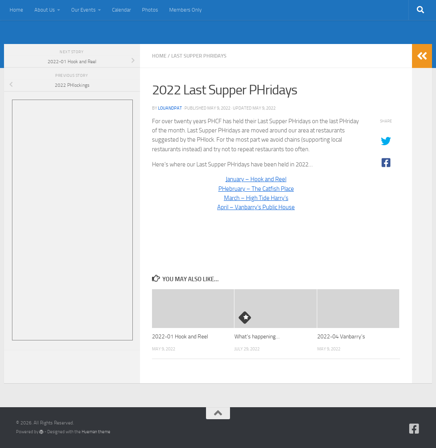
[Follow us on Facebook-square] (414, 428)
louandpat (170, 108)
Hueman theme (96, 431)
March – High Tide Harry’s (256, 198)
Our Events (83, 10)
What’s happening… (257, 336)
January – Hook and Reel (256, 179)
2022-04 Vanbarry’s (341, 336)
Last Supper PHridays (198, 56)
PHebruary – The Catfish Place (256, 188)
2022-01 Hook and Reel (180, 336)
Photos (150, 10)
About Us (44, 10)
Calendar (121, 10)
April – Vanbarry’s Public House (256, 207)
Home (16, 10)
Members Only (185, 10)
